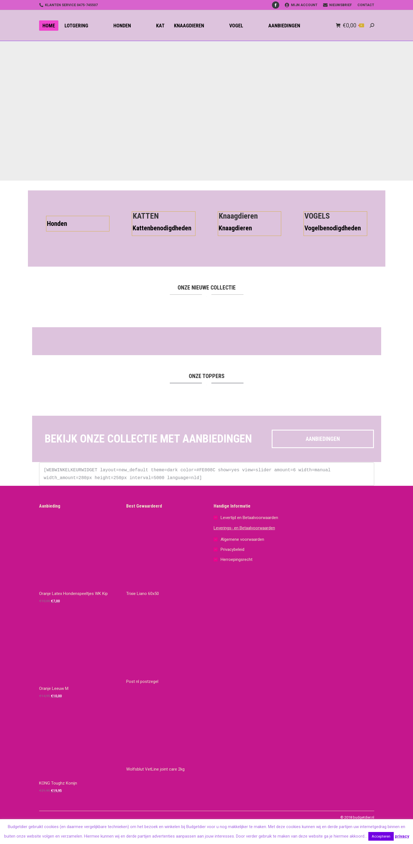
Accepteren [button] (381, 836)
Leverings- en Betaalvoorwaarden (244, 527)
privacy (402, 836)
